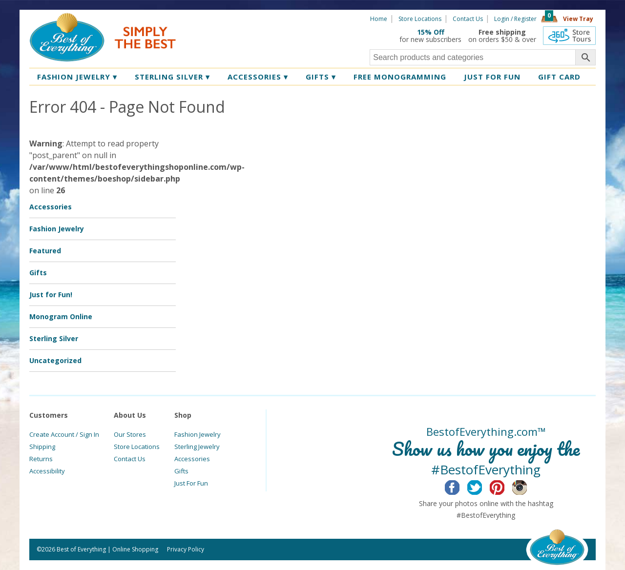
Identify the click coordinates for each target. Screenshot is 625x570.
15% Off (430, 32)
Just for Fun (492, 76)
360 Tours (569, 35)
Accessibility (47, 471)
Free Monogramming (400, 76)
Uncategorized (55, 360)
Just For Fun (191, 483)
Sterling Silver (172, 76)
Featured (45, 250)
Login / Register (515, 19)
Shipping (42, 446)
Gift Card (559, 76)
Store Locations (419, 19)
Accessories (258, 76)
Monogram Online (60, 316)
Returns (41, 458)
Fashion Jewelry (77, 76)
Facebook (459, 486)
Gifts (321, 76)
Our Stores (130, 434)
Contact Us (468, 19)
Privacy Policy (185, 549)
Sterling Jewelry (197, 446)
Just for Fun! (50, 294)
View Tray (578, 19)
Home (378, 19)
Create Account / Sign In (64, 434)
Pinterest (504, 486)
